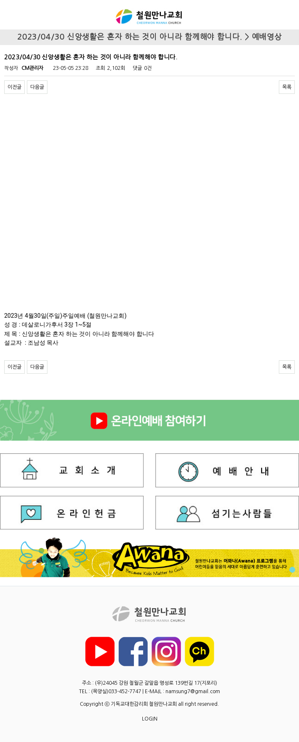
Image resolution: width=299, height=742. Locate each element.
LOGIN (149, 718)
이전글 (14, 87)
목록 (286, 87)
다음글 (37, 87)
